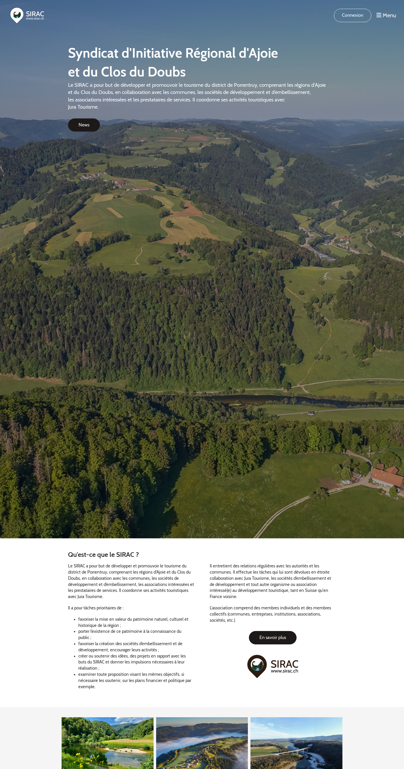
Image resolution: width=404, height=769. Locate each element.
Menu (386, 15)
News (84, 125)
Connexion (352, 15)
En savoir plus (272, 637)
